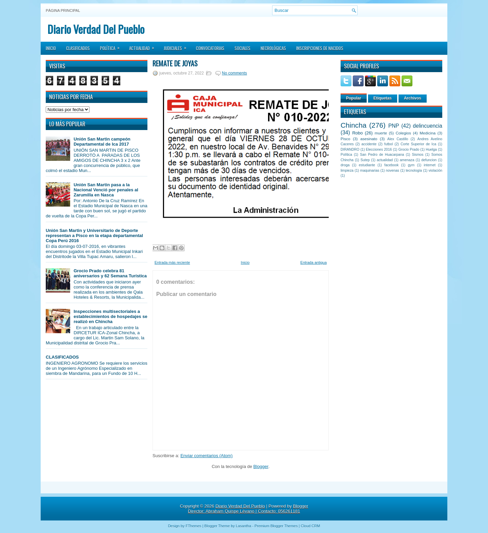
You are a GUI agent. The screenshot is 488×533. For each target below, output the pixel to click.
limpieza (347, 170)
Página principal (63, 10)
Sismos (417, 154)
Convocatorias (210, 48)
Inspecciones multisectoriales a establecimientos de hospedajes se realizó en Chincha (110, 316)
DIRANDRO (350, 149)
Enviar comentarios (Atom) (206, 455)
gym (411, 165)
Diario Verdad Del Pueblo (95, 29)
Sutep (365, 160)
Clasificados (78, 48)
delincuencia (427, 126)
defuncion (428, 160)
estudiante (367, 165)
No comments (234, 73)
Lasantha (243, 526)
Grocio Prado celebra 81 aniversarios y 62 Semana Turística (110, 273)
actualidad (385, 160)
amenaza (407, 160)
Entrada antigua (313, 262)
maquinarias (370, 170)
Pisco (345, 138)
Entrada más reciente (172, 262)
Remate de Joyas (175, 63)
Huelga (431, 149)
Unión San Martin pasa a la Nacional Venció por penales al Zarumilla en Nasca (106, 189)
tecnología (414, 170)
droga (345, 165)
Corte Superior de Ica (418, 144)
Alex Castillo (397, 139)
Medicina (427, 133)
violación (435, 170)
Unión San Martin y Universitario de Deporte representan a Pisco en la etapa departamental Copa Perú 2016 (94, 235)
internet (429, 165)
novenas (392, 170)
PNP (393, 126)
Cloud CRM (310, 526)
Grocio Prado (408, 149)
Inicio (51, 48)
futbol (388, 144)
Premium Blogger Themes (276, 526)
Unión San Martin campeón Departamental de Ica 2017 (102, 141)
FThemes (193, 526)
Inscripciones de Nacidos (319, 48)
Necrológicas (273, 48)
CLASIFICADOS (62, 357)
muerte (381, 133)
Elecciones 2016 (379, 149)
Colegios (403, 133)
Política (112, 46)
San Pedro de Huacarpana (382, 154)
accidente (369, 144)
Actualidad (144, 46)
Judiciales (177, 46)
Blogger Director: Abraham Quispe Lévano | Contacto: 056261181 (248, 509)
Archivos (412, 98)
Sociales (242, 48)
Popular (353, 98)
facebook (391, 165)
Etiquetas (382, 98)
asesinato (368, 138)
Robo (357, 132)
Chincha (353, 125)
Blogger (260, 466)
